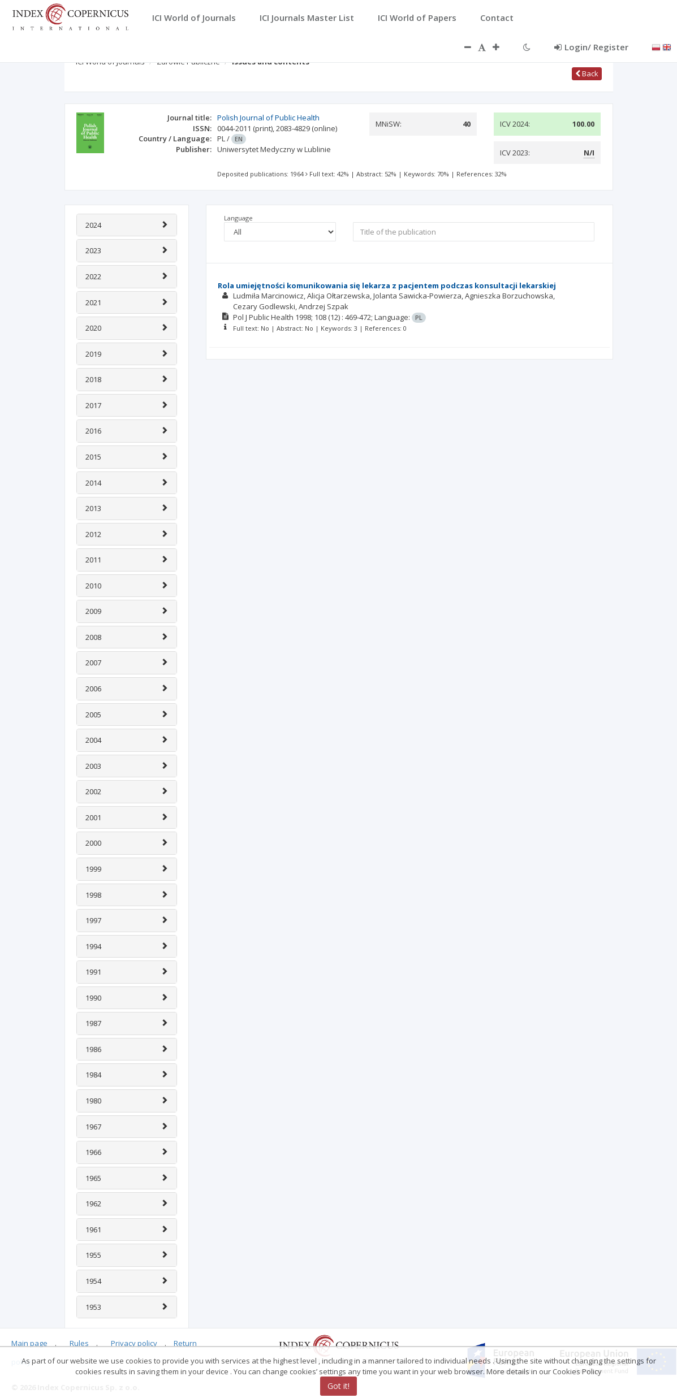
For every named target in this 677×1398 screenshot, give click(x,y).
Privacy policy (134, 1343)
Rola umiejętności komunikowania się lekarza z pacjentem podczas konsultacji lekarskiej (387, 285)
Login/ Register (591, 47)
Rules (79, 1343)
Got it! (338, 1385)
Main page (29, 1343)
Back (586, 73)
